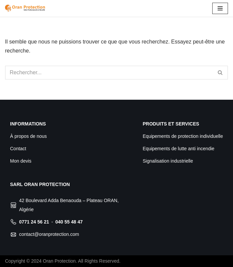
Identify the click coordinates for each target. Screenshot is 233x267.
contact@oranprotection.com (49, 234)
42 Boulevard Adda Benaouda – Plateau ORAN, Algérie (69, 205)
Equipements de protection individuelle (183, 136)
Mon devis (20, 161)
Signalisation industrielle (168, 161)
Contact (18, 148)
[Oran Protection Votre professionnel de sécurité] (25, 8)
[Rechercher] (109, 73)
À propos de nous (28, 136)
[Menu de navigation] (220, 8)
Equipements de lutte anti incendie (178, 148)
